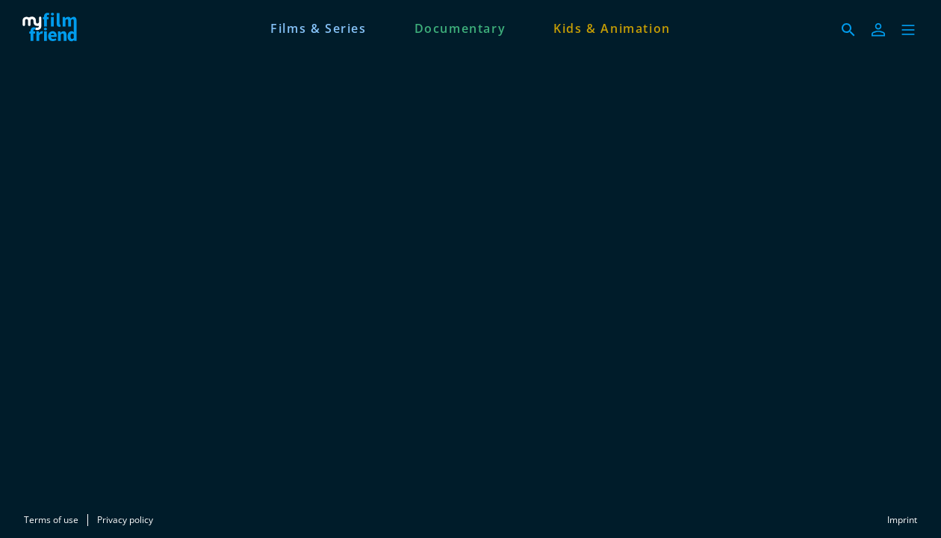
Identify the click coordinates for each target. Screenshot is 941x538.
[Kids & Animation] (612, 27)
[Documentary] (460, 27)
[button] (908, 30)
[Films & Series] (318, 27)
